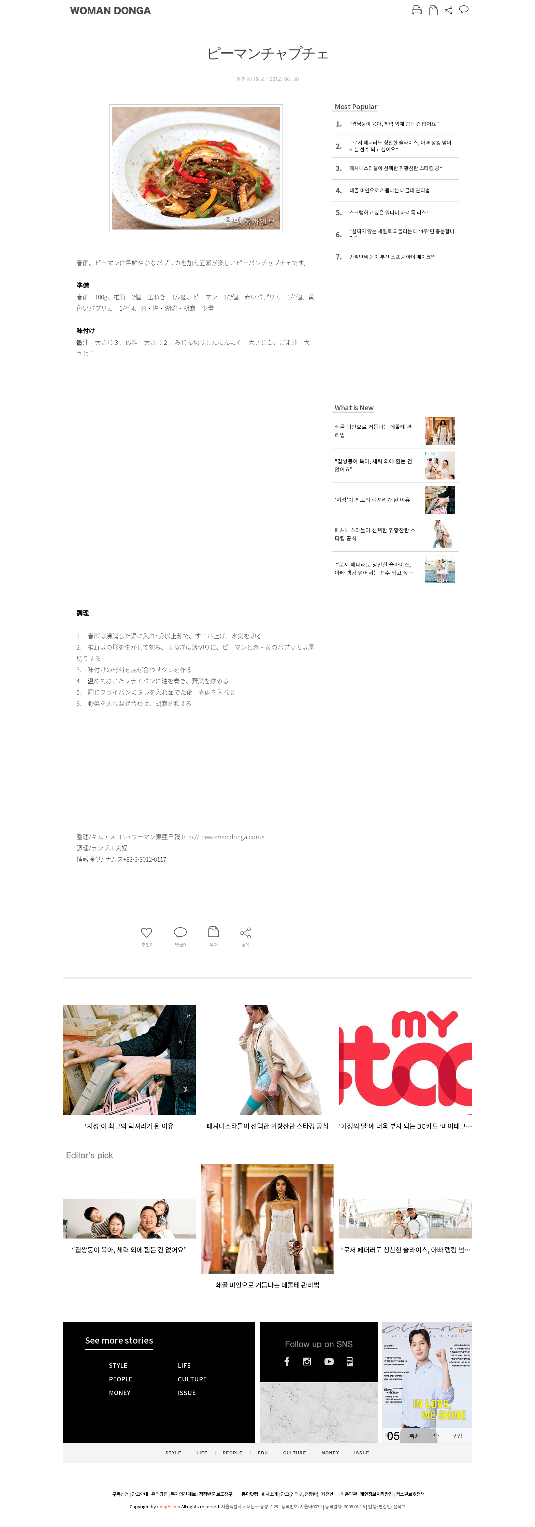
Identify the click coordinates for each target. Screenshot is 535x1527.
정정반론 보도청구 (215, 1494)
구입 (456, 1436)
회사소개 (269, 1494)
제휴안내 (329, 1494)
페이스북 (287, 1361)
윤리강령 (159, 1494)
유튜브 (329, 1361)
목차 (414, 1436)
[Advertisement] (178, 762)
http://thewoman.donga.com (221, 836)
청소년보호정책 (410, 1494)
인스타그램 (307, 1361)
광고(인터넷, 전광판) (299, 1494)
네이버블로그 (350, 1361)
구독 (435, 1436)
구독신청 (120, 1494)
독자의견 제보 (183, 1494)
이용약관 (349, 1494)
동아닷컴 (250, 1494)
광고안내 (140, 1494)
